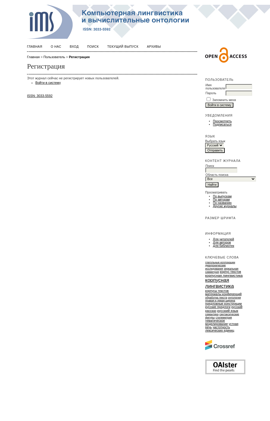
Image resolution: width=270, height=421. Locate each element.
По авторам (221, 199)
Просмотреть (222, 121)
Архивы (154, 46)
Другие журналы (224, 206)
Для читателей (223, 239)
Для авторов (222, 242)
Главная (34, 46)
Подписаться (222, 124)
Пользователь (54, 57)
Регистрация (79, 57)
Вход (74, 46)
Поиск (93, 46)
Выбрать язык (215, 141)
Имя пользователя (215, 86)
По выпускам (222, 196)
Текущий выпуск (122, 46)
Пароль (210, 93)
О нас (56, 46)
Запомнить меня (224, 100)
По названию (222, 203)
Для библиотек (223, 245)
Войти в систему (48, 82)
